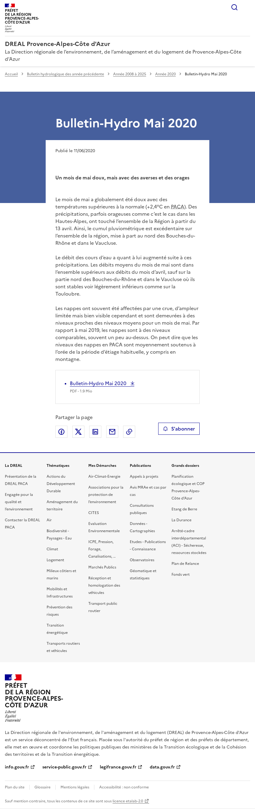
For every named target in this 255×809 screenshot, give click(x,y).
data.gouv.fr (162, 767)
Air (49, 520)
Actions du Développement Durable (61, 484)
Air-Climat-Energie (104, 476)
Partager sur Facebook (61, 432)
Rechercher (234, 7)
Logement (55, 560)
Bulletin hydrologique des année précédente (65, 74)
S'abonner (179, 428)
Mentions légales (74, 787)
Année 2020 (165, 74)
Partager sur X (78, 432)
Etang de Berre (184, 509)
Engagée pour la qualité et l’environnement (19, 502)
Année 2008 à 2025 (129, 74)
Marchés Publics (102, 567)
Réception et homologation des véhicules (104, 585)
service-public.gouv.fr (64, 767)
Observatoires (142, 560)
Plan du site (15, 787)
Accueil (11, 74)
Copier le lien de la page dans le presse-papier (129, 432)
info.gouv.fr (17, 767)
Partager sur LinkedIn (95, 432)
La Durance (181, 520)
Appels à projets (144, 476)
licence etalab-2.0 (128, 801)
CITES (93, 513)
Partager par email (112, 432)
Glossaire (42, 787)
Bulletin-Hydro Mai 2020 (99, 383)
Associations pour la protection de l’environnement (105, 495)
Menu (246, 7)
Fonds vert (181, 574)
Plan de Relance (185, 563)
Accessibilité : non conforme (124, 787)
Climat (52, 549)
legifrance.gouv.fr (118, 767)
